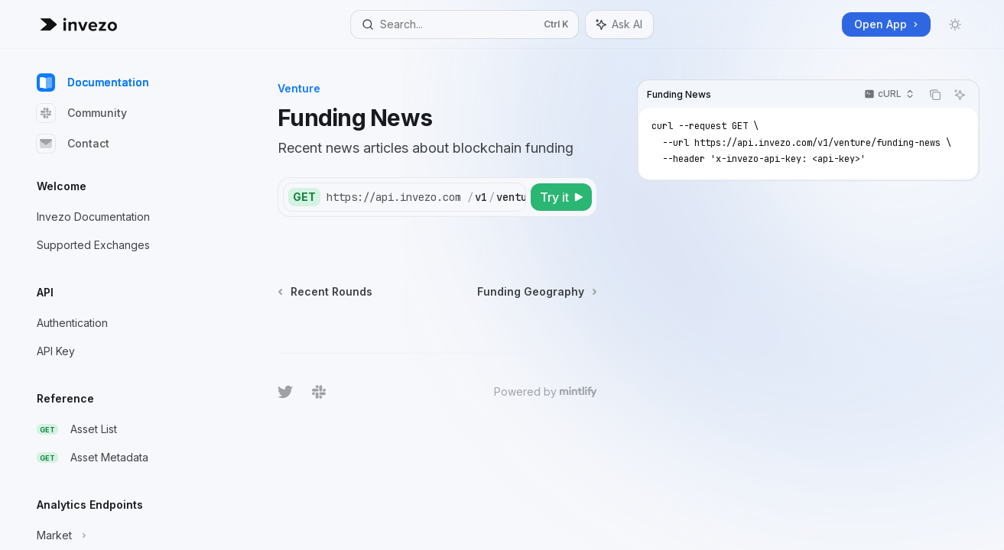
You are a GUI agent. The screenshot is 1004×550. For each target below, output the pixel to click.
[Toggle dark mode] (955, 24)
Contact (73, 143)
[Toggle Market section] (122, 535)
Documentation (93, 82)
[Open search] (464, 24)
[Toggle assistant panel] (619, 24)
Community (82, 113)
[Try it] (561, 197)
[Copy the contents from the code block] (935, 95)
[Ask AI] (960, 95)
